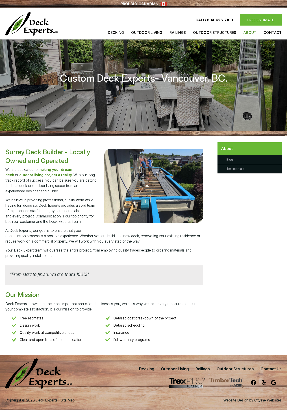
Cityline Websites (268, 400)
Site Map (67, 400)
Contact (272, 32)
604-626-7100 (220, 20)
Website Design (235, 400)
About (249, 32)
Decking (116, 32)
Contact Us (271, 369)
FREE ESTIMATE (260, 20)
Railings (178, 32)
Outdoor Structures (214, 32)
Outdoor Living (146, 32)
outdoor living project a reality (45, 175)
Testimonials (235, 169)
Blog (229, 159)
